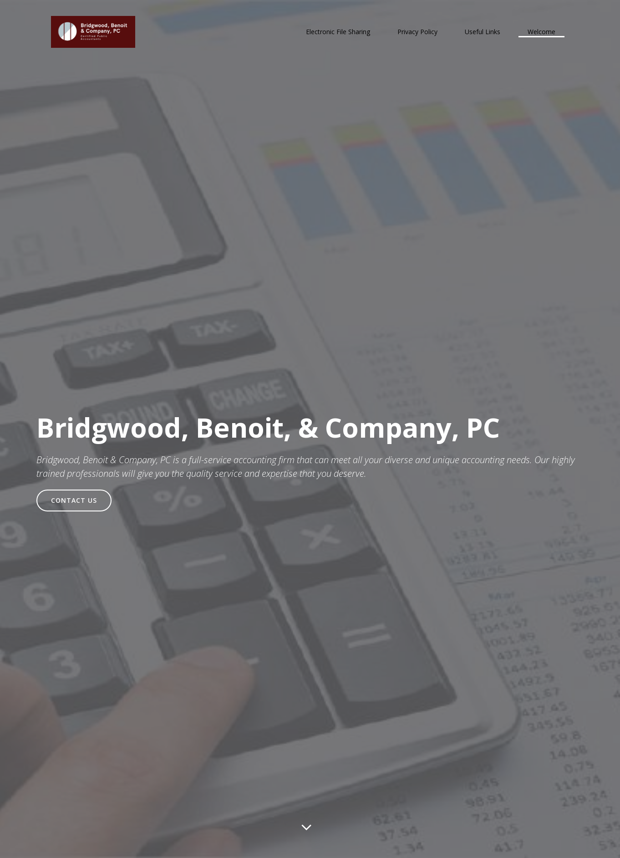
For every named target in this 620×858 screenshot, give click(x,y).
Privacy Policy (417, 31)
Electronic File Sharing (338, 31)
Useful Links (482, 31)
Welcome (541, 31)
